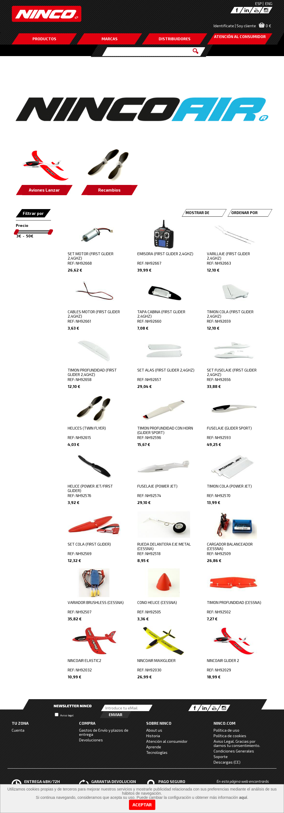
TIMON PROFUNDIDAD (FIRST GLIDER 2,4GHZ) (92, 372)
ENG (268, 3)
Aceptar (142, 804)
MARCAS (110, 38)
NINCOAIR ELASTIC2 (84, 660)
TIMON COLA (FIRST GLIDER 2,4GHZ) (230, 313)
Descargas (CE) (227, 762)
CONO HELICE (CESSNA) (157, 602)
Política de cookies (230, 735)
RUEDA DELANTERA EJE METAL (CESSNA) (164, 546)
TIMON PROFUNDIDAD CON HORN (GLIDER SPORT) (165, 430)
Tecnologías (157, 752)
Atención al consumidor (166, 741)
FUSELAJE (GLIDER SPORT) (229, 428)
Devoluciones (91, 739)
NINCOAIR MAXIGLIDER (156, 660)
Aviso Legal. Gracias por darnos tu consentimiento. (237, 743)
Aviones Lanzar (44, 189)
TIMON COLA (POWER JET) (229, 486)
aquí (243, 797)
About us (154, 730)
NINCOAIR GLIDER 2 (223, 660)
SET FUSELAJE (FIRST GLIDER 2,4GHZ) (232, 372)
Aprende (153, 746)
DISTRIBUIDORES (175, 38)
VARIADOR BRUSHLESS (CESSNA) (96, 602)
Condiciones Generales (234, 751)
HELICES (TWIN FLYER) (87, 428)
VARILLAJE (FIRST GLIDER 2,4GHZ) (228, 255)
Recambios (109, 189)
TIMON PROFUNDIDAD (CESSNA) (234, 602)
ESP (258, 3)
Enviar (115, 714)
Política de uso (226, 730)
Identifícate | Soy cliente (235, 25)
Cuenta (18, 730)
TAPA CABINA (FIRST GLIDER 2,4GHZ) (161, 313)
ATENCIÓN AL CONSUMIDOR (240, 36)
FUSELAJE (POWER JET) (157, 486)
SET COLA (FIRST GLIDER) (89, 544)
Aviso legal (66, 715)
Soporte (221, 756)
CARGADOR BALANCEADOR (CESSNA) (230, 546)
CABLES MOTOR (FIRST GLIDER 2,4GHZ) (94, 313)
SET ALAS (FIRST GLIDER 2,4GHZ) (165, 370)
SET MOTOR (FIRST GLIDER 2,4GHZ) (90, 255)
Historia (153, 735)
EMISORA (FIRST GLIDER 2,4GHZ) (165, 253)
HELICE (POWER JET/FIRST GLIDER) (90, 488)
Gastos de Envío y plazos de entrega (103, 732)
